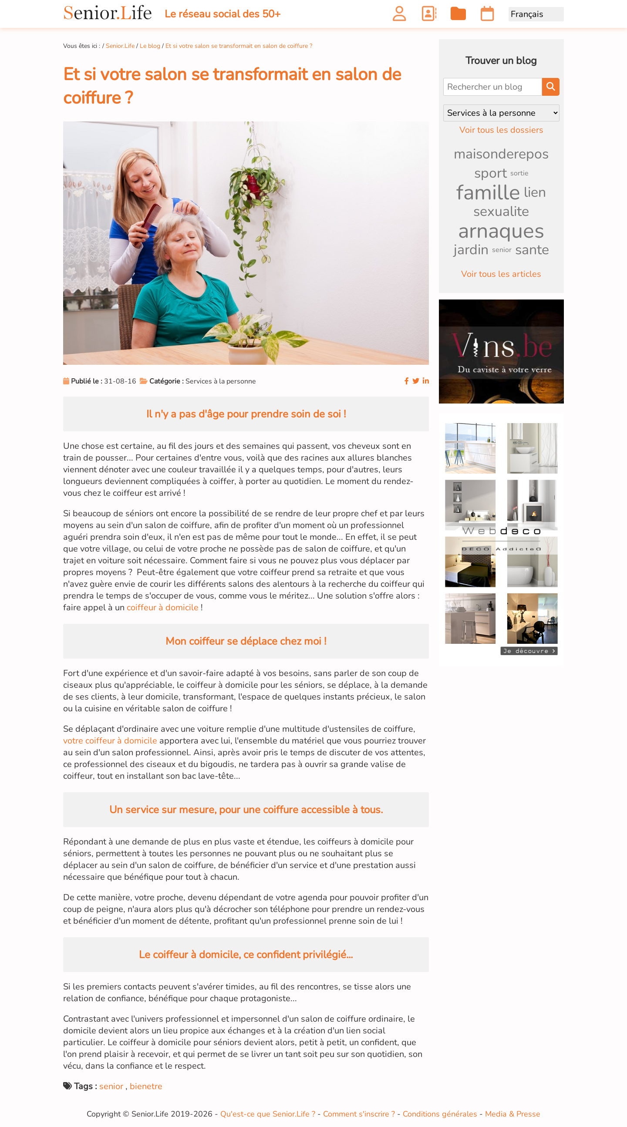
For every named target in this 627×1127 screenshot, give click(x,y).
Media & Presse (512, 1114)
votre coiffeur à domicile (110, 741)
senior (111, 1086)
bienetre (146, 1086)
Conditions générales (440, 1114)
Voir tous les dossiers (501, 130)
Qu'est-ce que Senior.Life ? (267, 1114)
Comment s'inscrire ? (359, 1114)
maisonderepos (501, 154)
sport (490, 173)
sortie (519, 173)
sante (532, 249)
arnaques (501, 230)
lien (535, 192)
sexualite (501, 211)
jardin (471, 249)
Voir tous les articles (501, 274)
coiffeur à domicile (163, 607)
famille (488, 192)
